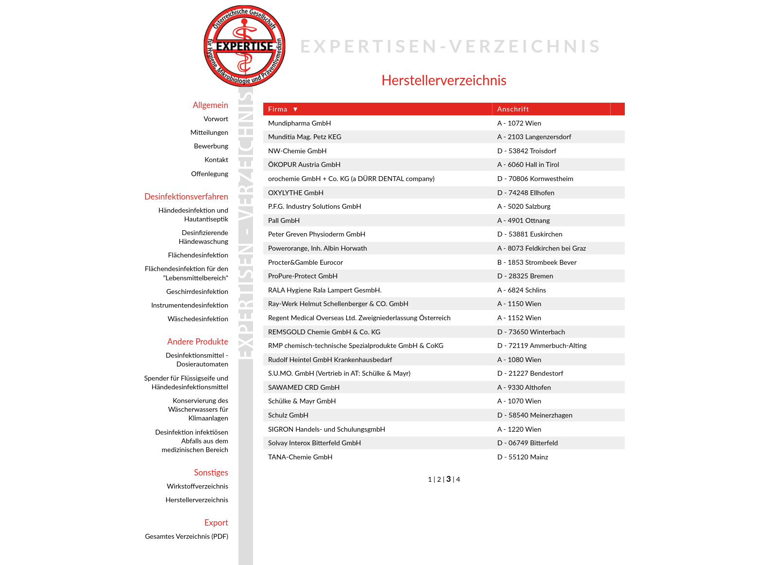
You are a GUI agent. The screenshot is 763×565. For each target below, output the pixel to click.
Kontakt (216, 159)
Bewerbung (211, 146)
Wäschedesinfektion (197, 318)
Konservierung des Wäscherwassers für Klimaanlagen (198, 409)
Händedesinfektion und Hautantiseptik (193, 214)
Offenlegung (209, 173)
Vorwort (216, 118)
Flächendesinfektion (198, 255)
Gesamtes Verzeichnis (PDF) (186, 536)
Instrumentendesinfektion (189, 305)
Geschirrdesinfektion (197, 291)
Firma (278, 109)
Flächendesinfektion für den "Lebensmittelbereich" (186, 272)
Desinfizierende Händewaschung (203, 236)
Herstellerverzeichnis (196, 499)
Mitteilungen (209, 132)
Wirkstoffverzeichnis (197, 486)
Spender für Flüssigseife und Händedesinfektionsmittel (186, 382)
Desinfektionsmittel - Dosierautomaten (196, 359)
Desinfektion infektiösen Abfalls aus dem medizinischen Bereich (191, 441)
